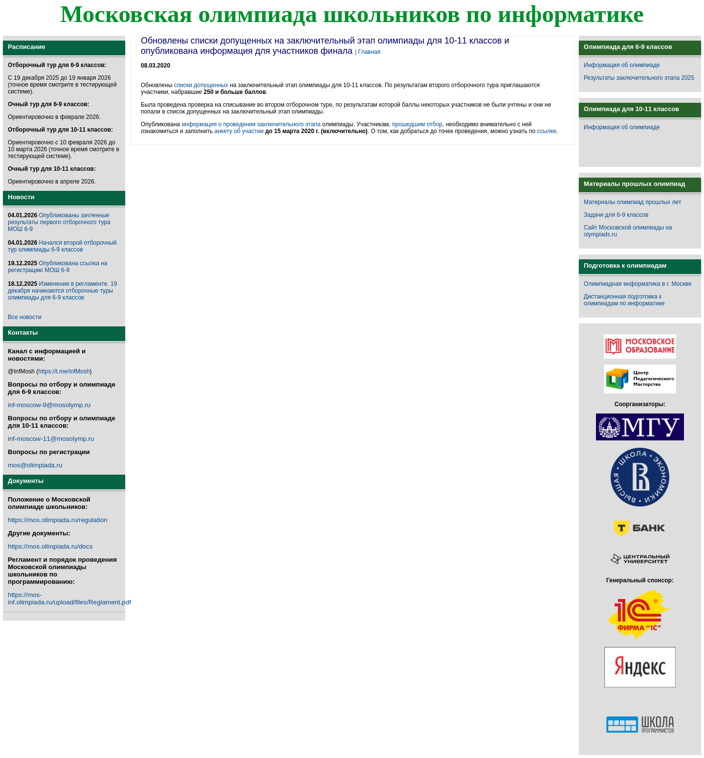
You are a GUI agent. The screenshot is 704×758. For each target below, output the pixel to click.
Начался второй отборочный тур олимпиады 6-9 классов (62, 246)
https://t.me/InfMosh (63, 371)
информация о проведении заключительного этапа (251, 124)
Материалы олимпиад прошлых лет (632, 202)
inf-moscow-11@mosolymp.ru (51, 438)
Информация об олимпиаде (622, 65)
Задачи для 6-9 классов (616, 214)
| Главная (367, 51)
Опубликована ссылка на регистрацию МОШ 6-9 (57, 267)
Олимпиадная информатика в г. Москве (637, 283)
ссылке (547, 131)
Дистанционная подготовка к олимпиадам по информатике (624, 300)
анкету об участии (239, 131)
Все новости (24, 317)
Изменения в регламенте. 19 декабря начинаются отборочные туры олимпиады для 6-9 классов (62, 290)
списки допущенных (201, 85)
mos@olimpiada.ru (35, 465)
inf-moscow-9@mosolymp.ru (49, 405)
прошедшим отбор (417, 124)
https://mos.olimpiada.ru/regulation (58, 520)
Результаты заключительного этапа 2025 (639, 77)
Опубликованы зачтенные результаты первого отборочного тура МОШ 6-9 (59, 222)
